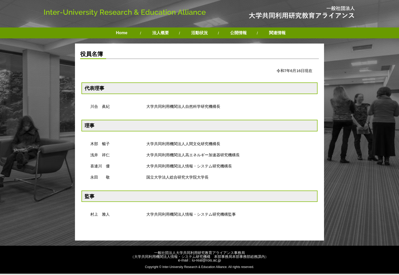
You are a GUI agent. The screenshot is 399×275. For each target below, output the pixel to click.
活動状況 (199, 33)
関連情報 (277, 33)
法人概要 (160, 33)
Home (121, 33)
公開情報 (238, 33)
